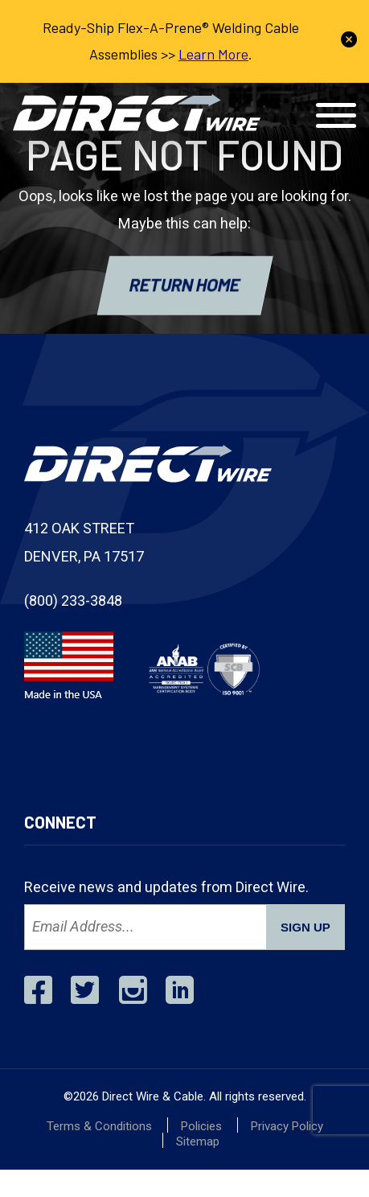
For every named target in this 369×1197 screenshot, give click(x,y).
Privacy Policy (287, 1126)
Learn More (213, 54)
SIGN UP (305, 927)
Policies (201, 1126)
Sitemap (197, 1141)
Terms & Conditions (99, 1126)
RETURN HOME (185, 284)
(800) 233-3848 (73, 600)
